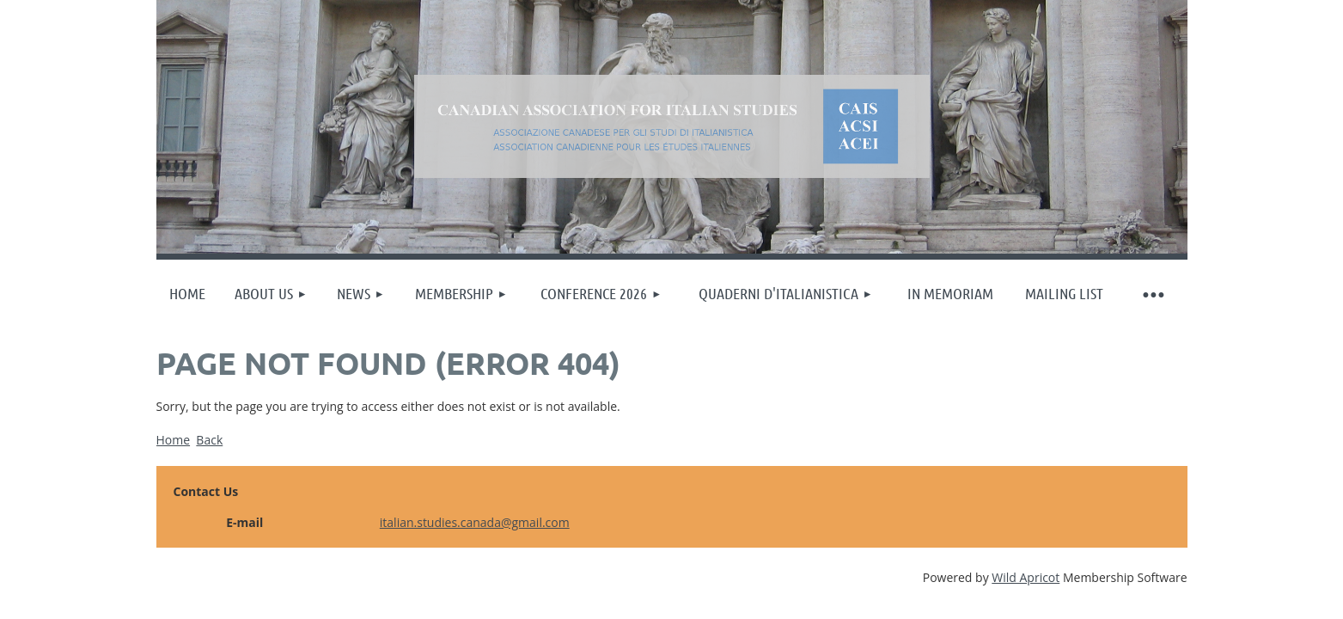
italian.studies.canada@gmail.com (475, 522)
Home (173, 440)
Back (209, 440)
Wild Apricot (1025, 577)
